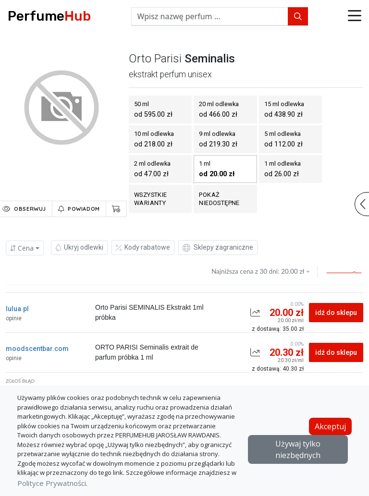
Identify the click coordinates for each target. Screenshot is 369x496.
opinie (14, 318)
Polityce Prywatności (51, 483)
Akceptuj (330, 426)
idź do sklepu (336, 312)
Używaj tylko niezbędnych (297, 449)
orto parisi (155, 58)
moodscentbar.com (37, 348)
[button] (354, 16)
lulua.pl (17, 309)
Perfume (49, 16)
